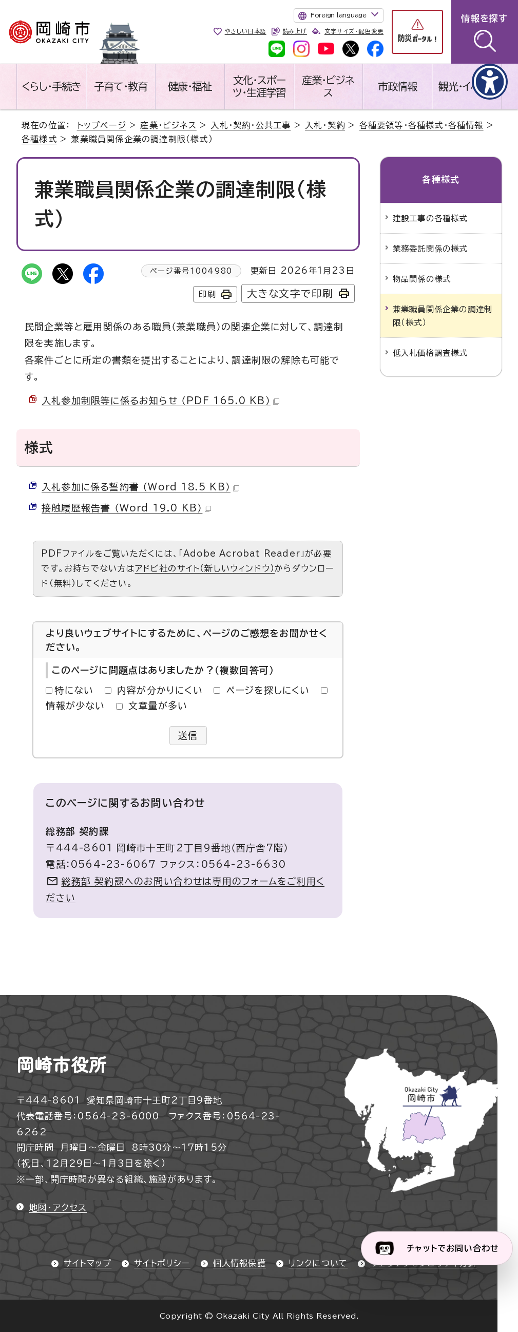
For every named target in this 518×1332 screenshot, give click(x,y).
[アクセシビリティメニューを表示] (490, 82)
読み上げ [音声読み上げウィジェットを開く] (295, 31)
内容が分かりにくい (160, 690)
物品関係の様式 (422, 279)
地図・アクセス (58, 1207)
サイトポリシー (162, 1263)
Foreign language (339, 15)
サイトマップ (87, 1263)
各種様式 (39, 139)
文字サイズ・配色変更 (353, 31)
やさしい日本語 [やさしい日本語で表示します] (245, 31)
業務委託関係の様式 (430, 248)
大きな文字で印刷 (290, 293)
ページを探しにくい (268, 690)
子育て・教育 (120, 86)
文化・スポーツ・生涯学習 (259, 86)
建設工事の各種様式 (430, 218)
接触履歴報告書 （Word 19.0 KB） (126, 507)
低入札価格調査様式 (430, 353)
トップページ (101, 125)
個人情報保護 (239, 1263)
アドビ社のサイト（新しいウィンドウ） (205, 568)
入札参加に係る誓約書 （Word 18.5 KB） (140, 486)
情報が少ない (75, 705)
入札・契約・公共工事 (250, 125)
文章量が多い (157, 705)
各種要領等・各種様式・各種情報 (421, 125)
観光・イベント (466, 86)
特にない (73, 690)
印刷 (207, 294)
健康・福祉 (190, 86)
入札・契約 (325, 125)
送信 (188, 735)
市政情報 (397, 86)
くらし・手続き (51, 86)
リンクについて (318, 1263)
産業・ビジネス (328, 86)
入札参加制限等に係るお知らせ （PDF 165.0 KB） (160, 400)
